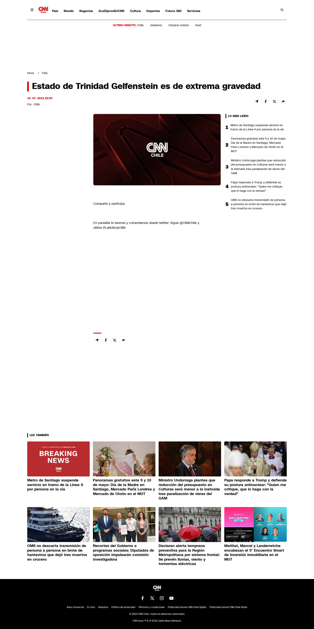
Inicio (30, 73)
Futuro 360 (173, 11)
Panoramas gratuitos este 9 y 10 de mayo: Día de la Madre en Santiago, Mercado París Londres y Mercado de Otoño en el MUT (258, 145)
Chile (140, 25)
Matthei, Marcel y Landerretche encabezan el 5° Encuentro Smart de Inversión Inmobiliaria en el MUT (254, 552)
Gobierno (156, 25)
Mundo (69, 11)
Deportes (153, 11)
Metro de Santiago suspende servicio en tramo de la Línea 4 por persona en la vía (257, 127)
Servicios (193, 11)
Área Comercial (75, 607)
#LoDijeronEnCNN (111, 11)
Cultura (135, 11)
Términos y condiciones (151, 607)
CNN (37, 104)
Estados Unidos (179, 25)
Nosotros (103, 607)
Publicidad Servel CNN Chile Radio (228, 607)
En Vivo (91, 607)
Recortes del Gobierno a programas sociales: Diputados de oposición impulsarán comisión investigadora (123, 552)
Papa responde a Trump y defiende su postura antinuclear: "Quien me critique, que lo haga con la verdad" (257, 186)
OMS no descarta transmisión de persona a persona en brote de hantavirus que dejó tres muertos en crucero (258, 204)
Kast (198, 25)
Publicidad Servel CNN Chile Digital (187, 607)
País (55, 11)
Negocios (86, 11)
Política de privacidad (123, 607)
